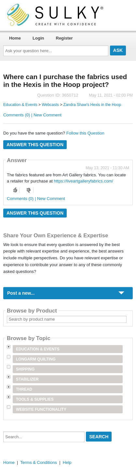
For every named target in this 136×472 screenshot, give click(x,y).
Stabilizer (27, 379)
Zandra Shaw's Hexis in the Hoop (92, 104)
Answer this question (35, 144)
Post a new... (20, 293)
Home (15, 38)
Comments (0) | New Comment (32, 114)
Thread (24, 389)
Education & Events (20, 104)
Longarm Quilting (36, 359)
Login (38, 38)
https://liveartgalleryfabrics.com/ (83, 181)
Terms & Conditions (38, 462)
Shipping (25, 369)
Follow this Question (85, 133)
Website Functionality (41, 409)
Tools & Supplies (35, 399)
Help (67, 462)
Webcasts (50, 104)
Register (64, 38)
